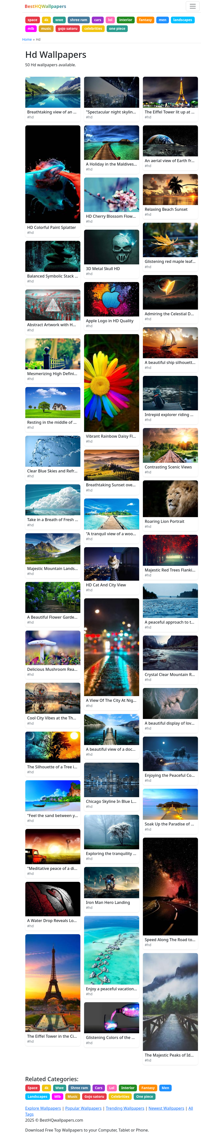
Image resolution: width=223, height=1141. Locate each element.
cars (100, 20)
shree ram (80, 20)
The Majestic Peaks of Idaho (171, 1056)
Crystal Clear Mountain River (172, 675)
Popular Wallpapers (83, 1108)
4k (47, 20)
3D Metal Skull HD (103, 269)
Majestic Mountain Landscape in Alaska (64, 569)
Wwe (61, 1088)
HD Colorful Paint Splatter (51, 228)
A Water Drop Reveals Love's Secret (60, 921)
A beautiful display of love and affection (182, 724)
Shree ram (81, 1088)
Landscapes (38, 1098)
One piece (148, 1098)
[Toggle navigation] (193, 6)
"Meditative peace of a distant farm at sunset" (70, 869)
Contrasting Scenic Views (168, 467)
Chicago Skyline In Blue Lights (114, 802)
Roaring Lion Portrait (165, 522)
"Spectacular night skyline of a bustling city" (127, 112)
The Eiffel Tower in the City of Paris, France (67, 1037)
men (167, 20)
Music (74, 1098)
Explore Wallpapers (43, 1108)
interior (129, 20)
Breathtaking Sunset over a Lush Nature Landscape (134, 486)
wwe (60, 20)
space (33, 20)
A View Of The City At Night (111, 701)
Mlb (58, 1098)
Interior (131, 1088)
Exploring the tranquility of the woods (122, 854)
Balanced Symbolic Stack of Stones (60, 277)
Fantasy (152, 1088)
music (73, 29)
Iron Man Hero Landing (108, 903)
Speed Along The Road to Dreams (176, 940)
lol (113, 20)
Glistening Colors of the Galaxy (115, 1038)
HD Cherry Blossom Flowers (112, 217)
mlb (57, 29)
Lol (115, 1088)
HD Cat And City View (106, 586)
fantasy (149, 20)
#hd (30, 117)
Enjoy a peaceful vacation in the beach (122, 990)
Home (27, 40)
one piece (146, 29)
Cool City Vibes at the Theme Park (59, 719)
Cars (101, 1088)
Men (170, 1088)
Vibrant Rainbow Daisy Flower (114, 437)
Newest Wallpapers (166, 1108)
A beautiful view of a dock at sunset (119, 750)
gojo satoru (96, 29)
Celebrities (123, 1098)
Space (33, 1088)
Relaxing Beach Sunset (166, 210)
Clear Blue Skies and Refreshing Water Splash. (70, 472)
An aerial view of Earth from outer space (183, 161)
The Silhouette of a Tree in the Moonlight (66, 767)
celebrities (122, 29)
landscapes (37, 29)
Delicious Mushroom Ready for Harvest (64, 670)
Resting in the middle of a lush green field (66, 423)
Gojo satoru (97, 1098)
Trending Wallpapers (125, 1108)
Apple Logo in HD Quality (109, 321)
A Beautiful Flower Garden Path (57, 618)
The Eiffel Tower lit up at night (173, 112)
